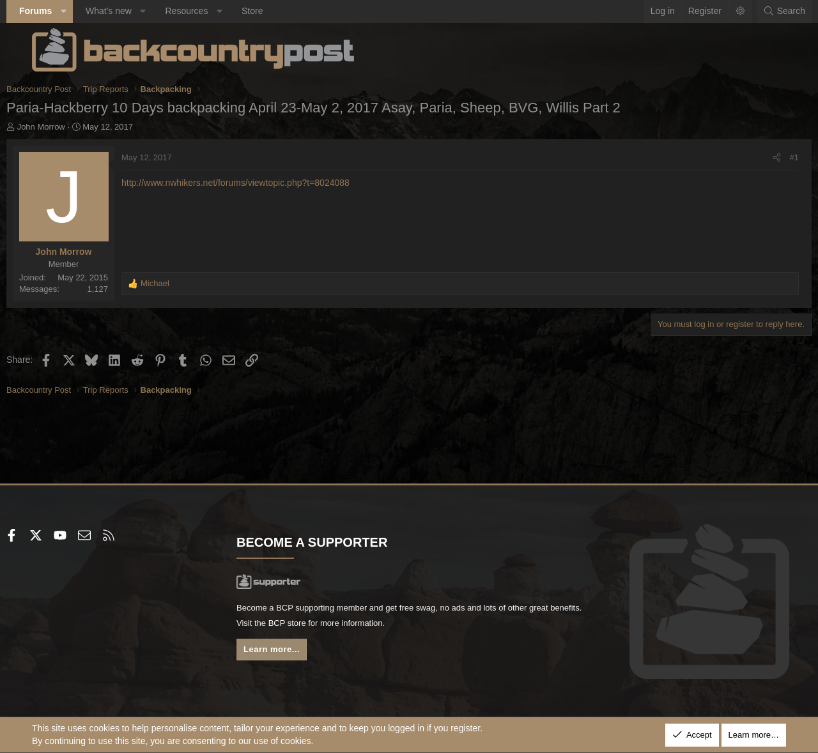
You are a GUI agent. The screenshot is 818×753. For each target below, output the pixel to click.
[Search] (758, 11)
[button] (88, 11)
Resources (211, 11)
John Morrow (67, 127)
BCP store (366, 626)
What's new (134, 11)
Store (277, 11)
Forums (61, 11)
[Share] (751, 157)
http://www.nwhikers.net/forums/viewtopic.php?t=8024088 (261, 183)
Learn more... (287, 653)
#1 (768, 157)
